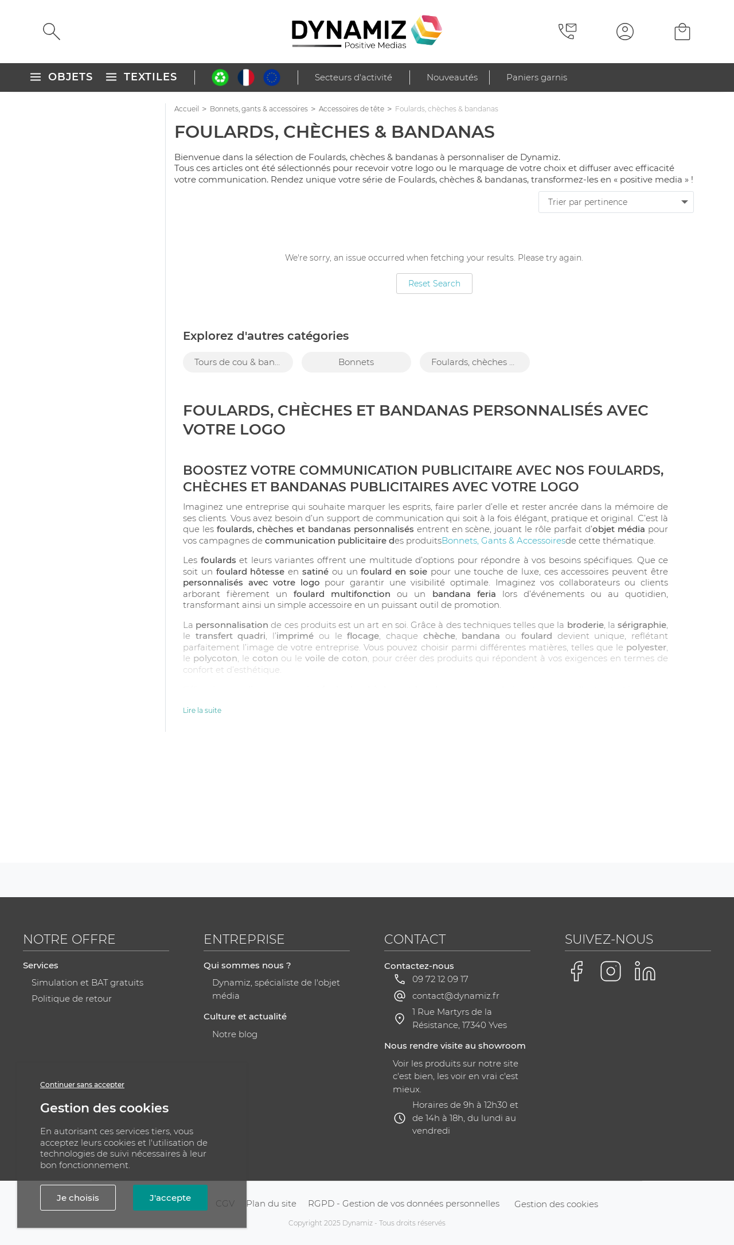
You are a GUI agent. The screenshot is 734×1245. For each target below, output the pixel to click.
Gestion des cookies (556, 1204)
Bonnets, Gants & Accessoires (503, 540)
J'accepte (170, 1197)
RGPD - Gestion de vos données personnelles (403, 1203)
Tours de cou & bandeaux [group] (243, 361)
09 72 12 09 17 (440, 978)
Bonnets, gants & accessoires (259, 108)
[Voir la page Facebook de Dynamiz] (576, 971)
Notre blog (234, 1034)
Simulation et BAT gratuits (87, 982)
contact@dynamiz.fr (455, 995)
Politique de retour (72, 998)
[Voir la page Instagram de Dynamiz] (610, 971)
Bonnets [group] (356, 361)
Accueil (186, 108)
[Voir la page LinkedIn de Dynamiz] (645, 971)
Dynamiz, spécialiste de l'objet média (276, 989)
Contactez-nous (419, 965)
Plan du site (271, 1203)
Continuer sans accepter (82, 1084)
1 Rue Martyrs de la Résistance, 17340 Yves (459, 1018)
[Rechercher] (51, 31)
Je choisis (78, 1197)
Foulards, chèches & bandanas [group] (480, 361)
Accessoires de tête (351, 108)
